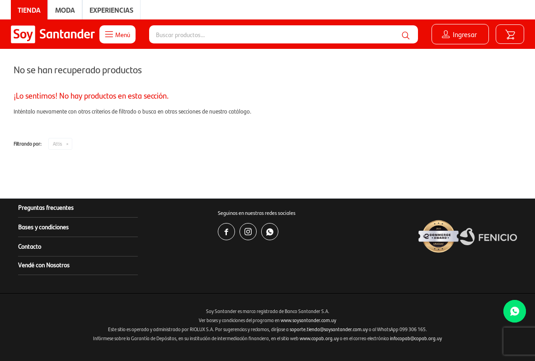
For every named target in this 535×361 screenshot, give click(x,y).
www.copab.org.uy (319, 338)
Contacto (29, 246)
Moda (65, 10)
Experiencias (111, 10)
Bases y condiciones (43, 226)
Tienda (29, 10)
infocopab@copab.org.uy (416, 338)
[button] (405, 34)
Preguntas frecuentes (46, 207)
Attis (57, 143)
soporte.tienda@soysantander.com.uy (329, 329)
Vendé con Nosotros (44, 264)
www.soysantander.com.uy (308, 320)
